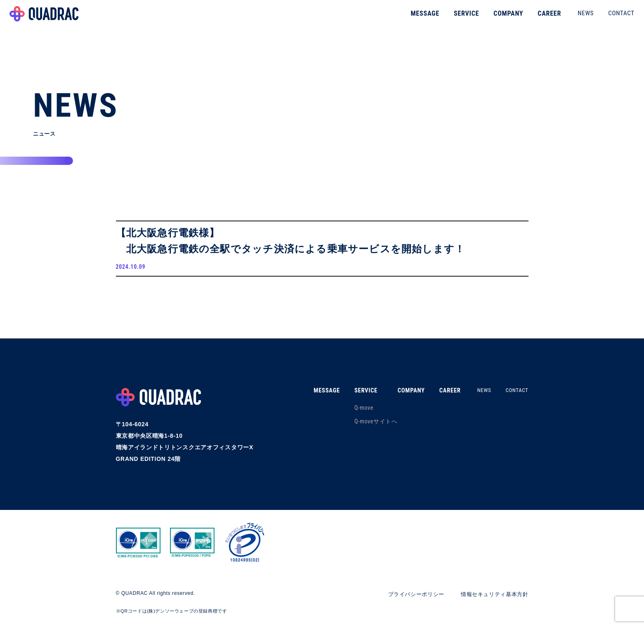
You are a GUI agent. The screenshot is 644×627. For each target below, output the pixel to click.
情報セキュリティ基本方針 (491, 597)
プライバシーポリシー (408, 597)
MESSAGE (414, 18)
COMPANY (497, 18)
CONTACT (610, 18)
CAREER (538, 18)
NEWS (574, 18)
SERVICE (455, 18)
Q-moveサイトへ (365, 424)
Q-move (353, 411)
